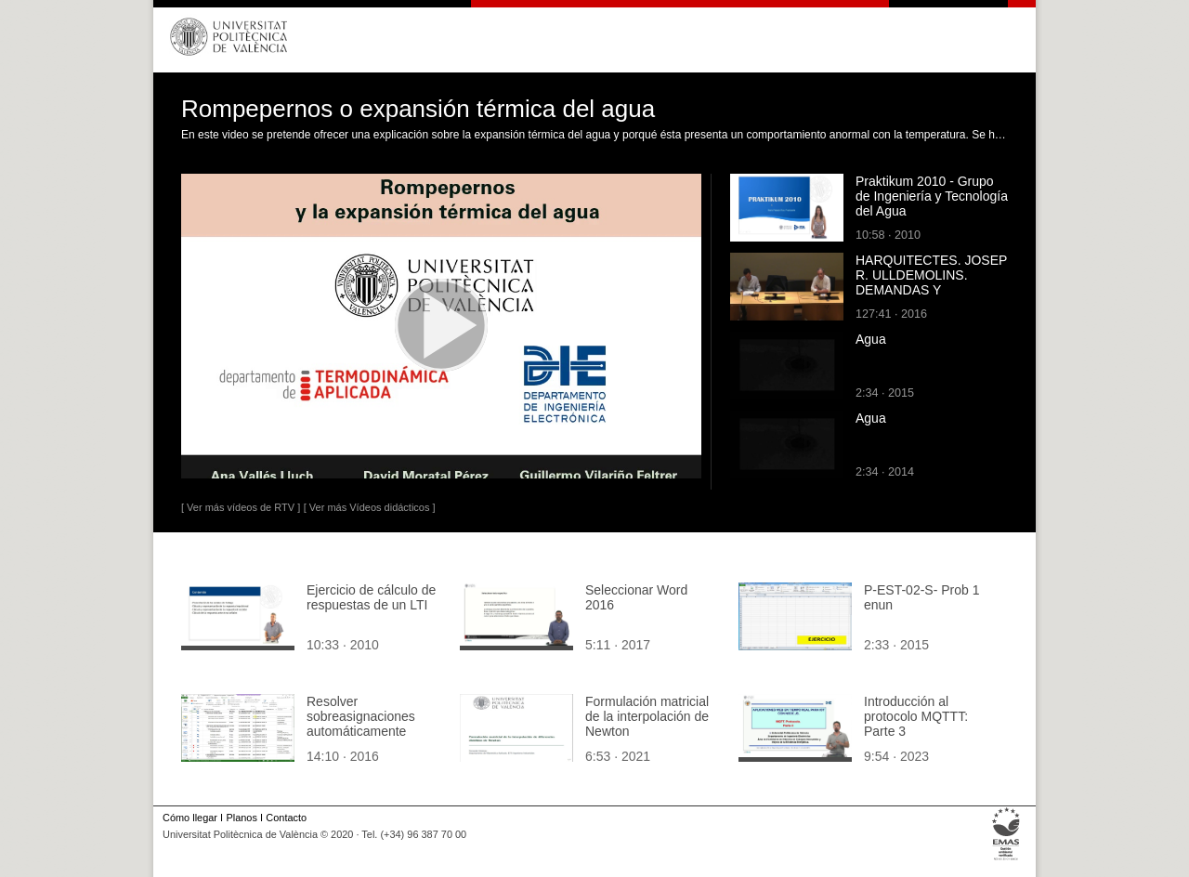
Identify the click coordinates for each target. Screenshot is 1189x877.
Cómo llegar (190, 817)
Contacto (286, 817)
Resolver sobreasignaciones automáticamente (361, 716)
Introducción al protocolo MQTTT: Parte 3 (916, 716)
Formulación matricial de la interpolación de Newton (647, 716)
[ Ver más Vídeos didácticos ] (370, 507)
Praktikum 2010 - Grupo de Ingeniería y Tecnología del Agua (932, 196)
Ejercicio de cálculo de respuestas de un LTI (371, 597)
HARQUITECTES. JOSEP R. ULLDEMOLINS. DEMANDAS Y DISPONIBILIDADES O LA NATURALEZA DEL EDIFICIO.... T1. (931, 297)
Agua (871, 339)
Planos (241, 817)
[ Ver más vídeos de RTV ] (240, 507)
